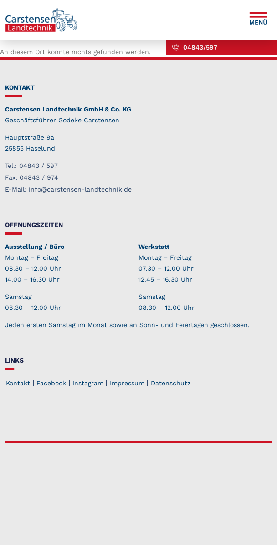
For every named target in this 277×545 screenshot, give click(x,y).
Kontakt (18, 383)
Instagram (87, 383)
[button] (258, 20)
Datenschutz (170, 383)
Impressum (127, 383)
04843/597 (200, 47)
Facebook (51, 383)
